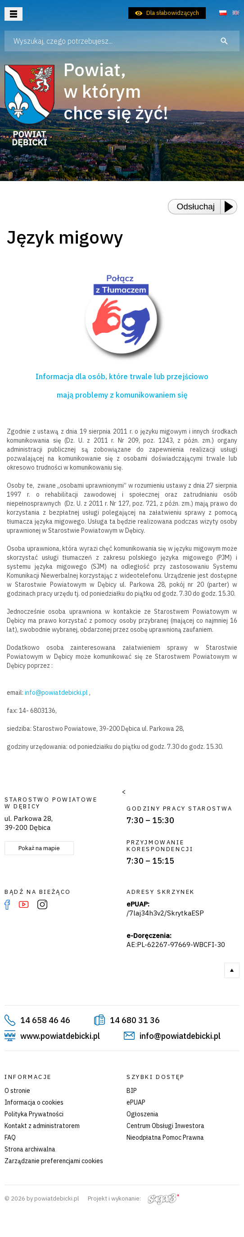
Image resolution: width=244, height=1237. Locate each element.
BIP (132, 1091)
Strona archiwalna (30, 1149)
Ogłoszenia (142, 1114)
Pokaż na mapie (39, 848)
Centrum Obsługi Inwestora (165, 1126)
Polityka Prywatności (34, 1114)
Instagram (42, 905)
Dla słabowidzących (172, 13)
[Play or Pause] (231, 207)
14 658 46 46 (45, 1020)
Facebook (7, 905)
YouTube (23, 905)
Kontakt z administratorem (42, 1126)
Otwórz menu (14, 14)
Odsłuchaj (196, 206)
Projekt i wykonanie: (133, 1198)
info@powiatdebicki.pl (56, 693)
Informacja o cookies (34, 1102)
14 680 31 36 (135, 1020)
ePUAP (136, 1102)
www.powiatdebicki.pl (60, 1036)
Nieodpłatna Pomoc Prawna (165, 1137)
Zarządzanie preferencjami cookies (54, 1161)
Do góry (231, 970)
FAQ (10, 1137)
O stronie (17, 1091)
